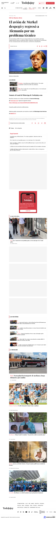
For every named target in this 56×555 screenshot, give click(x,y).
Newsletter (31, 9)
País (30, 8)
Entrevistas (40, 505)
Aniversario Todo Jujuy (35, 507)
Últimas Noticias (18, 8)
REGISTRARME (51, 3)
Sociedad (27, 505)
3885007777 (13, 113)
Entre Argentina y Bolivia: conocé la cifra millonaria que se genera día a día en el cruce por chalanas (28, 143)
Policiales (25, 9)
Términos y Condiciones (36, 512)
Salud (23, 505)
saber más (28, 210)
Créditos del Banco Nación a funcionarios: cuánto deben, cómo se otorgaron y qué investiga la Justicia (27, 150)
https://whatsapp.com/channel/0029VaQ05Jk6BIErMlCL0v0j (23, 103)
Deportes (37, 503)
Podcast (35, 505)
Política (34, 8)
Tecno (31, 505)
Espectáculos (20, 507)
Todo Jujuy (11, 15)
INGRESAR (42, 3)
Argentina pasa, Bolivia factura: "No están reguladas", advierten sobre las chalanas (26, 137)
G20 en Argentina (18, 128)
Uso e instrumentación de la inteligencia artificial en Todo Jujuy (42, 512)
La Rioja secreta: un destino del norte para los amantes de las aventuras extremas (28, 146)
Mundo (39, 8)
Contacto (50, 511)
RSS (47, 511)
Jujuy (25, 8)
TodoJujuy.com (14, 100)
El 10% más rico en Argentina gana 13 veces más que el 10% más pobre (25, 140)
